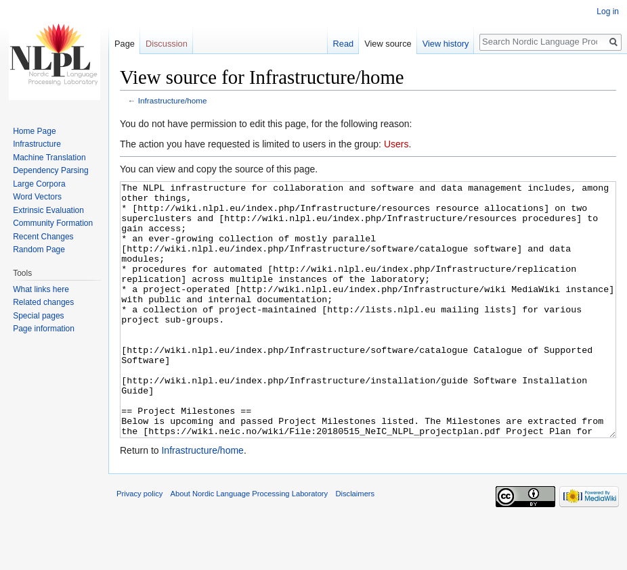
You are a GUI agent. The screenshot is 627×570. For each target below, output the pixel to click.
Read (343, 44)
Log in (608, 11)
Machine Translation (49, 157)
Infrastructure (37, 144)
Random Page (39, 249)
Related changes (43, 302)
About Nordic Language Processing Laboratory (249, 544)
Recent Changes (43, 236)
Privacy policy (139, 544)
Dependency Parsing (50, 170)
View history (446, 44)
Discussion (167, 44)
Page (124, 44)
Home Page (34, 131)
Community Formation (53, 223)
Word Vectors (37, 196)
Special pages (38, 315)
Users (396, 144)
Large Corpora (39, 184)
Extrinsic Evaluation (48, 210)
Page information (43, 328)
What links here (41, 289)
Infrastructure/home (172, 100)
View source (387, 44)
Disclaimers (354, 544)
